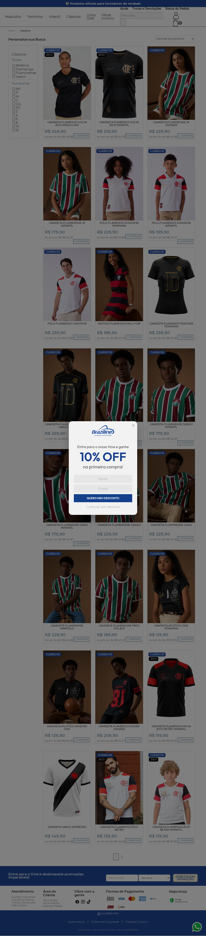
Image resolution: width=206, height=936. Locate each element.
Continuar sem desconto (103, 507)
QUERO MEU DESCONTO (103, 498)
